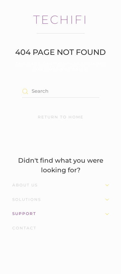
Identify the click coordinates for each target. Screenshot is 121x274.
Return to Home (61, 117)
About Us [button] (60, 185)
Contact (24, 228)
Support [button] (60, 213)
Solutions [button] (60, 199)
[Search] (60, 91)
